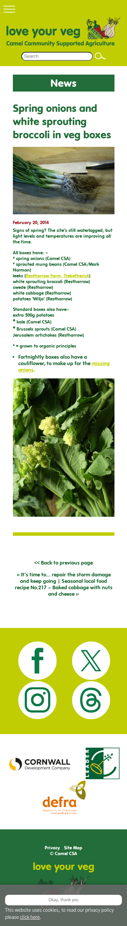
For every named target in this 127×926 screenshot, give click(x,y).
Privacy (52, 848)
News (63, 83)
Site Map (73, 848)
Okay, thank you (63, 900)
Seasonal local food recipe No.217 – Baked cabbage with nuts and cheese (63, 587)
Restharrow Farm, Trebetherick (57, 276)
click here (30, 917)
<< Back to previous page (63, 562)
